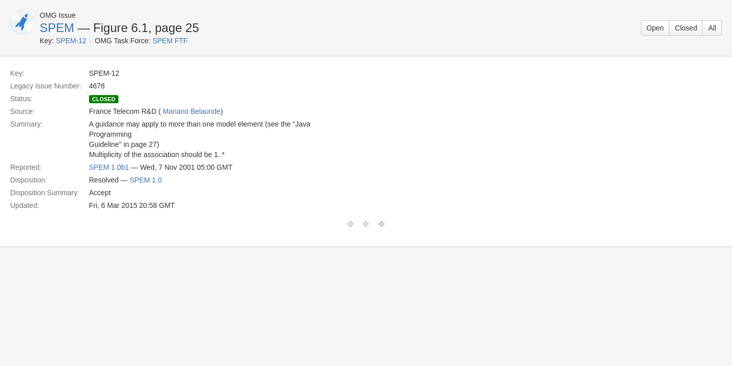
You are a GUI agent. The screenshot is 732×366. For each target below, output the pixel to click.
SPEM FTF (170, 41)
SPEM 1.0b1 (109, 167)
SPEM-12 (71, 41)
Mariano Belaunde (192, 111)
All (712, 28)
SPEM (57, 28)
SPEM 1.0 (146, 180)
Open (655, 28)
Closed (686, 28)
